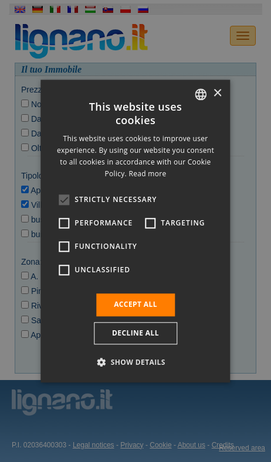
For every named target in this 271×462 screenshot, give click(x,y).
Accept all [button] (135, 305)
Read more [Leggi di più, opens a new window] (147, 174)
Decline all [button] (135, 333)
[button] (135, 362)
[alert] (135, 231)
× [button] (217, 93)
